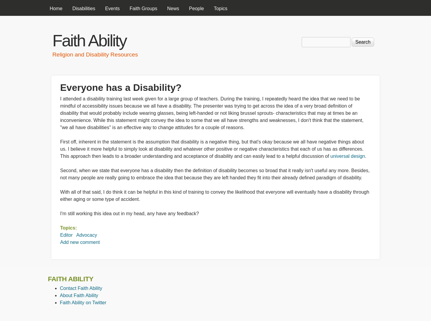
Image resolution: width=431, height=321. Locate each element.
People (196, 8)
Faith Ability (89, 40)
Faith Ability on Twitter (83, 302)
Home (56, 8)
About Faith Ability (79, 295)
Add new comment (80, 242)
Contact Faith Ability (81, 288)
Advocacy (86, 235)
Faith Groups (143, 8)
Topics (220, 8)
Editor (66, 235)
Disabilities (83, 8)
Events (112, 8)
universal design (347, 156)
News (173, 8)
